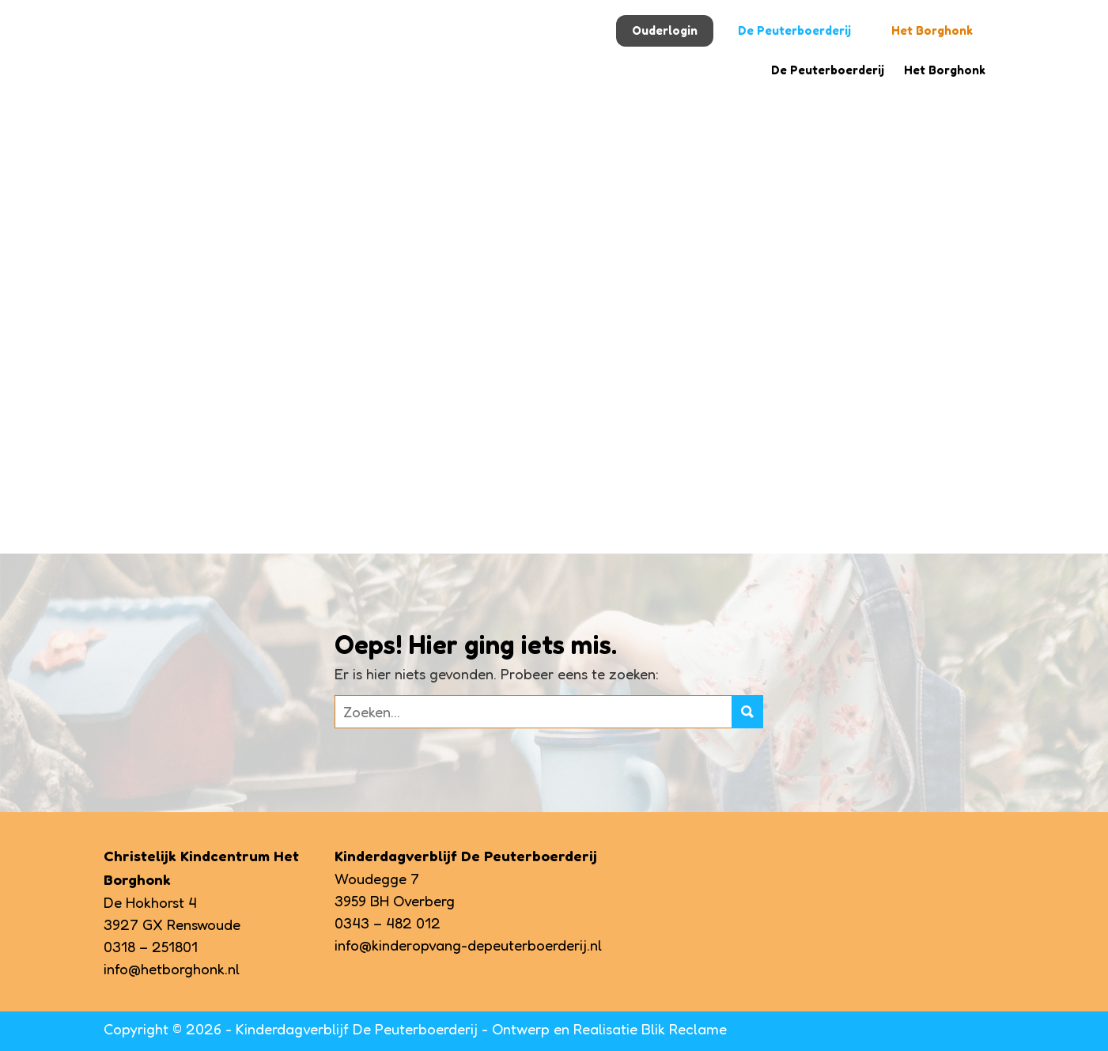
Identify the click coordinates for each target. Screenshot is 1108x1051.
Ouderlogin (665, 30)
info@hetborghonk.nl (172, 968)
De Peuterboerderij (794, 30)
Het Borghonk (932, 30)
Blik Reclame (684, 1029)
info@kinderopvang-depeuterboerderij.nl (468, 945)
